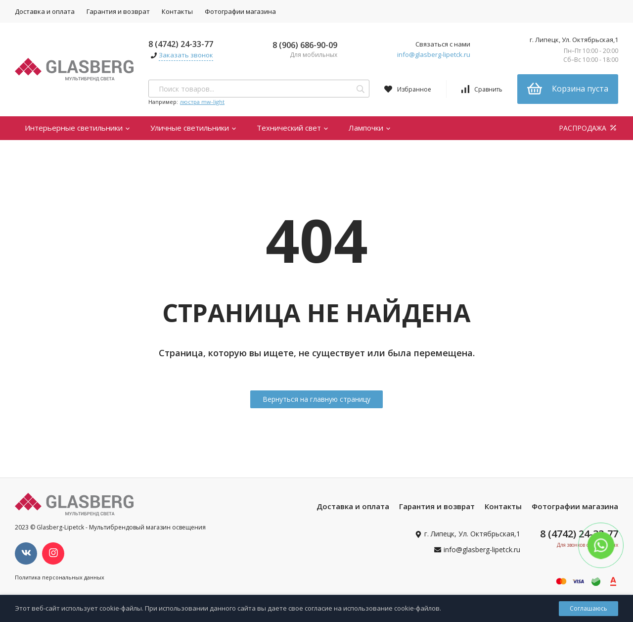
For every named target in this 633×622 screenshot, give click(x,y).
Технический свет (293, 128)
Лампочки (370, 128)
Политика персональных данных (59, 577)
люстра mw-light (202, 101)
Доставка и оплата (45, 11)
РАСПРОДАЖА (588, 128)
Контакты (177, 11)
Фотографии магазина (240, 11)
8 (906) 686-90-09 (304, 45)
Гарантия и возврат (118, 11)
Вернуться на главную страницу (316, 399)
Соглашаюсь (588, 608)
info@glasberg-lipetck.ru (433, 54)
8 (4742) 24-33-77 (180, 44)
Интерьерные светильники (78, 128)
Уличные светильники (193, 128)
